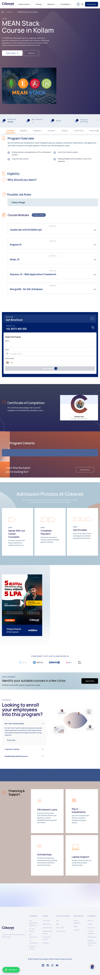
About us (90, 921)
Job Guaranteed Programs (33, 923)
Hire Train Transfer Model (14, 724)
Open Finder (89, 681)
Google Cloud (60, 931)
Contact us (91, 928)
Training (40, 4)
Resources (52, 4)
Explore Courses (25, 4)
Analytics (46, 943)
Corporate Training (12, 749)
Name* (7, 341)
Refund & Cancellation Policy (92, 943)
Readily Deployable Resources (16, 756)
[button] (24, 723)
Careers (90, 924)
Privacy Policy (92, 937)
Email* (7, 350)
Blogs (76, 926)
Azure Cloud (60, 928)
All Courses (46, 921)
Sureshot (77, 930)
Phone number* (9, 358)
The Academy (66, 4)
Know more (11, 740)
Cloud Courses (47, 928)
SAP (57, 921)
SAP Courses (47, 924)
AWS (57, 924)
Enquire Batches (85, 470)
